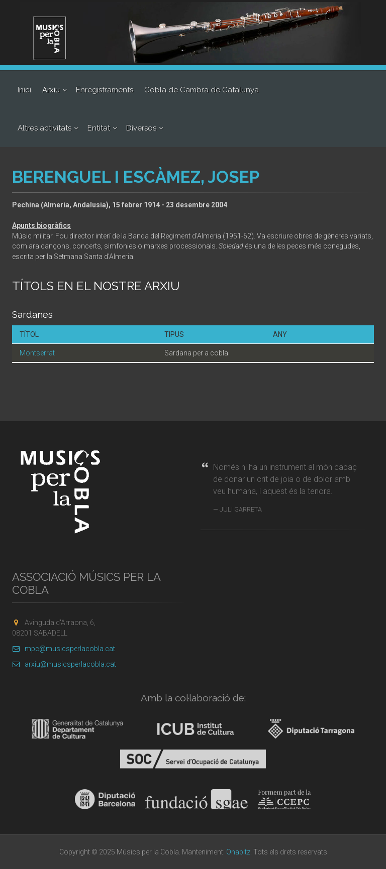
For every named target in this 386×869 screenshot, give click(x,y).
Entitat (98, 128)
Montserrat (37, 353)
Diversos (141, 128)
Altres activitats (44, 128)
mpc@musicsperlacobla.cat (63, 649)
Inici (24, 89)
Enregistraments (104, 89)
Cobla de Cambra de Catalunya (201, 89)
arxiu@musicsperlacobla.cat (64, 664)
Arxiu (51, 89)
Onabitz (238, 852)
